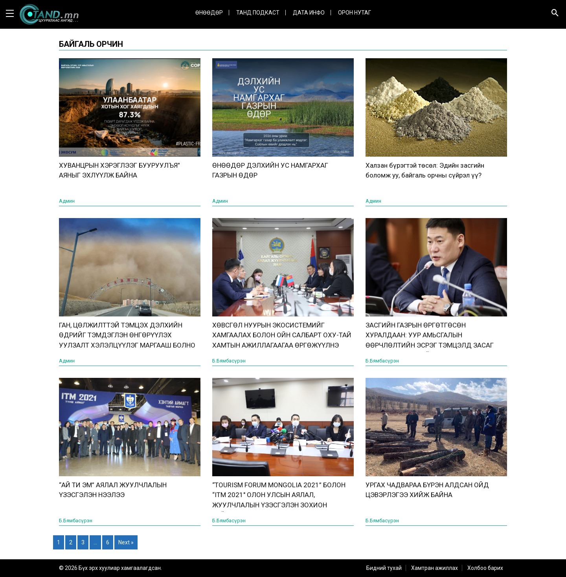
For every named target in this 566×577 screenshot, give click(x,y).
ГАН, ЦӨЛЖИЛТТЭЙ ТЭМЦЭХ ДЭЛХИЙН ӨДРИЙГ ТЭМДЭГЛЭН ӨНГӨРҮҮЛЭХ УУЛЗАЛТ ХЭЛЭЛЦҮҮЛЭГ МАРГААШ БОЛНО (127, 335)
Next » (126, 542)
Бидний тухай (384, 568)
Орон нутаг (354, 12)
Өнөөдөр (209, 12)
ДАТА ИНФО (309, 12)
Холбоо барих (485, 568)
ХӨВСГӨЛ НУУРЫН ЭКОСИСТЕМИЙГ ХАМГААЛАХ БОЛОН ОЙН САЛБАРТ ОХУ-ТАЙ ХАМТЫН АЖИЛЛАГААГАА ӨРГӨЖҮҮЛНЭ (281, 335)
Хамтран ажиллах (434, 568)
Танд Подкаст (257, 12)
